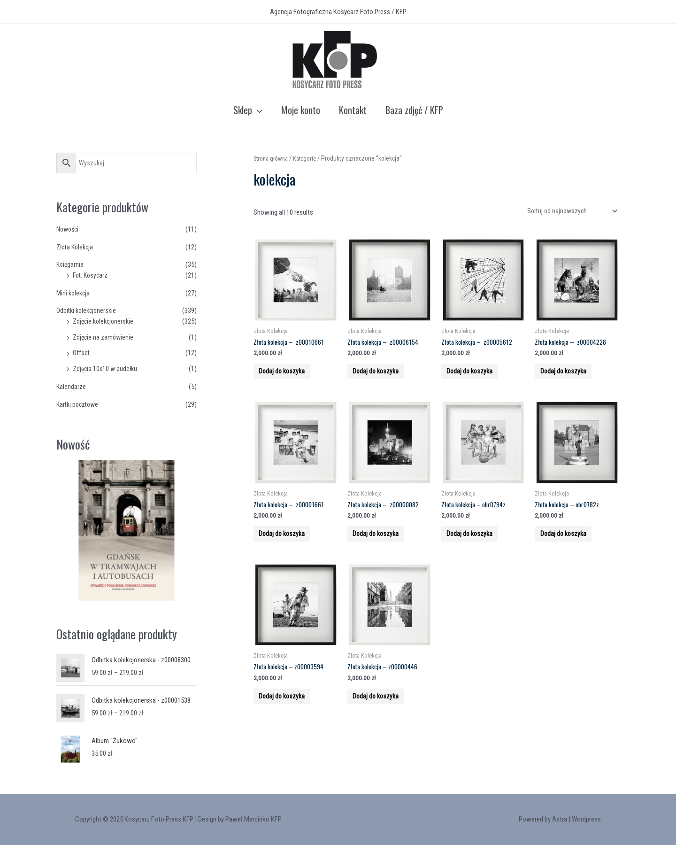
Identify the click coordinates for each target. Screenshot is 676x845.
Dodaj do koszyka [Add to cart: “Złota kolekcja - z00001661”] (289, 552)
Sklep (247, 110)
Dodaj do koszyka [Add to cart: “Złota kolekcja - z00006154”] (383, 379)
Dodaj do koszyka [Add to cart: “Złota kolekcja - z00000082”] (383, 552)
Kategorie (309, 158)
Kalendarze (71, 386)
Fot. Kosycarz (91, 275)
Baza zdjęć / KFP (414, 110)
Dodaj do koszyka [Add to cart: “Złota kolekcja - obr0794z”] (477, 552)
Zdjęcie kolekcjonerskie (105, 321)
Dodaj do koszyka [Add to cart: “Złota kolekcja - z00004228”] (570, 379)
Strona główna (273, 158)
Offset (82, 353)
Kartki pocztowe (79, 404)
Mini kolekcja (74, 293)
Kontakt (353, 110)
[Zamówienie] (568, 212)
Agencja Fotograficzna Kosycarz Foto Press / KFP (338, 12)
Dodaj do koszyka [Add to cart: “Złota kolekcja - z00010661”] (289, 379)
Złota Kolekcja (76, 247)
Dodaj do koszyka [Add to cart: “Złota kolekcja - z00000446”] (383, 725)
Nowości (68, 229)
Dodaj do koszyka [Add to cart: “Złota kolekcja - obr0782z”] (570, 552)
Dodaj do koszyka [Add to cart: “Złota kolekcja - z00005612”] (477, 379)
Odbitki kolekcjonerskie (88, 310)
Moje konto (300, 110)
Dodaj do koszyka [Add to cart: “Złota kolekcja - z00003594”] (289, 725)
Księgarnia (70, 264)
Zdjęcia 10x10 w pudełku (106, 368)
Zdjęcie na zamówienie (104, 337)
